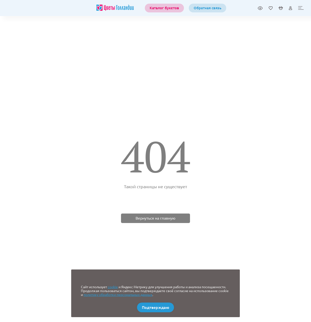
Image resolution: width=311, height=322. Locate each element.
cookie (113, 287)
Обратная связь (207, 8)
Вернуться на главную (155, 218)
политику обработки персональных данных (118, 295)
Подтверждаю (155, 307)
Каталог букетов (164, 8)
